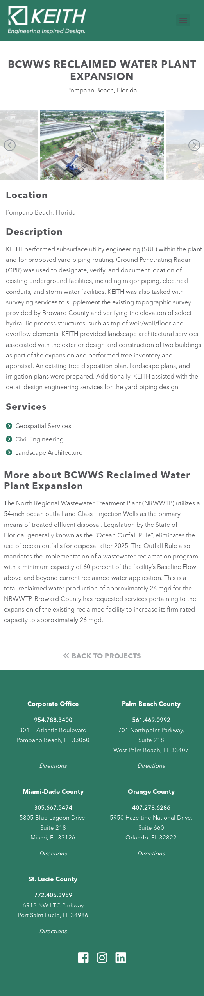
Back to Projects (102, 656)
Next (194, 145)
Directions (53, 766)
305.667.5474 (53, 808)
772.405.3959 (53, 896)
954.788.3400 (53, 721)
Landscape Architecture (48, 453)
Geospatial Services (43, 426)
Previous (10, 145)
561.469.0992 (151, 721)
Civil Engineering (39, 440)
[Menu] (183, 20)
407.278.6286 (151, 808)
